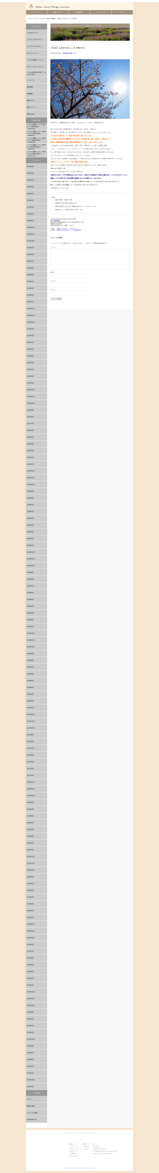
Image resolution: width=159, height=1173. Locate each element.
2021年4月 (30, 444)
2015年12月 (31, 856)
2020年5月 (30, 518)
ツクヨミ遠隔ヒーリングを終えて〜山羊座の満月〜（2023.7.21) (36, 154)
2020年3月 (30, 532)
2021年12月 (31, 390)
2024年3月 (30, 207)
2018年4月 (30, 687)
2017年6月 (30, 755)
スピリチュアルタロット (35, 46)
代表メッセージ (74, 1146)
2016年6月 (30, 816)
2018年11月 (31, 640)
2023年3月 (30, 288)
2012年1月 (30, 1073)
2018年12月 (31, 633)
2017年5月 (30, 762)
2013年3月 (30, 1025)
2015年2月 (30, 917)
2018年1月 (30, 707)
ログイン (30, 1099)
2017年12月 (31, 714)
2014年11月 (31, 931)
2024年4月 (30, 200)
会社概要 (72, 1153)
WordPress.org (31, 1119)
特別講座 (66, 53)
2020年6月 (30, 511)
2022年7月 (30, 342)
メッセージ (30, 80)
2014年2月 (30, 978)
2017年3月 (30, 775)
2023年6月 (30, 268)
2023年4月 (30, 281)
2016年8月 (30, 809)
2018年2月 (30, 701)
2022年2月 (30, 376)
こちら (71, 228)
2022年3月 (30, 369)
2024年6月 (30, 187)
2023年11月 (31, 234)
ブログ (122, 12)
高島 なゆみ (31, 114)
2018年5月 (30, 680)
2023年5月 (30, 275)
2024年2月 (30, 214)
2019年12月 (31, 552)
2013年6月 (30, 1019)
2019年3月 (30, 613)
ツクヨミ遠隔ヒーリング (35, 60)
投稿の (31, 1106)
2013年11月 (31, 998)
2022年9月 (30, 329)
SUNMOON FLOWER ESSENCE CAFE (105, 1151)
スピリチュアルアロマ (34, 39)
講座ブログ (73, 53)
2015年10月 (31, 870)
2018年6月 (30, 674)
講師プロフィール (75, 1149)
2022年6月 (30, 349)
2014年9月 (30, 944)
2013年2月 (30, 1032)
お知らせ (86, 1149)
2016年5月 (30, 823)
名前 (52, 272)
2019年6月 (30, 592)
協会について (58, 12)
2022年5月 (30, 356)
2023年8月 (30, 254)
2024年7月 (30, 180)
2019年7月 (30, 586)
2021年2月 (30, 457)
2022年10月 (31, 322)
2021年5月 (30, 437)
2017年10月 (31, 728)
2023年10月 (31, 241)
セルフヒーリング (32, 53)
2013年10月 (31, 1005)
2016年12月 (31, 782)
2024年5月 (30, 193)
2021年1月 (30, 464)
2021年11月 (31, 396)
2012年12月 (31, 1039)
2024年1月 (30, 220)
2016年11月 (31, 789)
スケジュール (100, 12)
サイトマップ (88, 1133)
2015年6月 (30, 890)
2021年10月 (31, 403)
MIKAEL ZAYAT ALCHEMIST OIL (103, 1153)
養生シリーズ (31, 107)
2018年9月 (30, 653)
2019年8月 (30, 579)
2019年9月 (30, 572)
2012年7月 (30, 1053)
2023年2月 (30, 295)
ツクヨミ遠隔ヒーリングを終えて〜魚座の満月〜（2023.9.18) (36, 127)
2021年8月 (30, 417)
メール (53, 281)
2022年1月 (30, 383)
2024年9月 (30, 166)
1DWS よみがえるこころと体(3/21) (69, 230)
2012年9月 (30, 1046)
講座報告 (86, 1146)
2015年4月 (30, 904)
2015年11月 (31, 863)
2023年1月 (30, 302)
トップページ (36, 12)
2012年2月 (30, 1066)
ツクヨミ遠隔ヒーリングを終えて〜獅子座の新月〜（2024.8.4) (36, 147)
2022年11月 (31, 315)
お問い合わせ (74, 1156)
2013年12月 (31, 992)
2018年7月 (30, 667)
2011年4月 (30, 1086)
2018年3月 (30, 694)
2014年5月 (30, 965)
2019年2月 (30, 620)
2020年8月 (30, 498)
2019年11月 (31, 559)
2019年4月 (30, 606)
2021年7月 (30, 423)
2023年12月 (31, 227)
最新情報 (30, 87)
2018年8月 (30, 660)
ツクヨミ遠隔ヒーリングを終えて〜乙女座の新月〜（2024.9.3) (36, 133)
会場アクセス (74, 1151)
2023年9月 (30, 247)
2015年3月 (30, 910)
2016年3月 (30, 836)
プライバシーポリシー (73, 1133)
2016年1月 (30, 850)
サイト (52, 290)
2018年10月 (31, 647)
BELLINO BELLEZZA (100, 1149)
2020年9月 (30, 491)
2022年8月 (30, 335)
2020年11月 (31, 477)
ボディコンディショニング (35, 66)
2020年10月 (31, 484)
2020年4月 (30, 525)
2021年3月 (30, 450)
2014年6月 (30, 958)
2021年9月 (30, 410)
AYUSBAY (97, 1146)
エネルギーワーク (32, 33)
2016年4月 (30, 829)
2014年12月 (31, 924)
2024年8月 (30, 173)
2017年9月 (30, 735)
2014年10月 (31, 938)
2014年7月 (30, 951)
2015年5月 (30, 897)
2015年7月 (30, 883)
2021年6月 (30, 430)
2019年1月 (30, 626)
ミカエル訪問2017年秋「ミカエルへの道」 (36, 73)
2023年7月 (30, 261)
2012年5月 (30, 1059)
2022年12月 (31, 308)
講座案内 (79, 12)
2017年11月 (31, 721)
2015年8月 (30, 877)
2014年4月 (30, 971)
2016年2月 (30, 843)
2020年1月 (30, 545)
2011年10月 (31, 1080)
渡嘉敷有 (57, 221)
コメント (53, 247)
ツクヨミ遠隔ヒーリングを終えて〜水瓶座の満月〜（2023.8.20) (36, 140)
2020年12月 (31, 471)
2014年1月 (30, 985)
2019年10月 (31, 565)
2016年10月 (31, 795)
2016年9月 (30, 802)
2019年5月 (30, 599)
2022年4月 (30, 362)
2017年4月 (30, 768)
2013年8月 (30, 1012)
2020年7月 (30, 505)
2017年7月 (30, 748)
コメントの (32, 1113)
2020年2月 (30, 538)
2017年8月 (30, 741)
